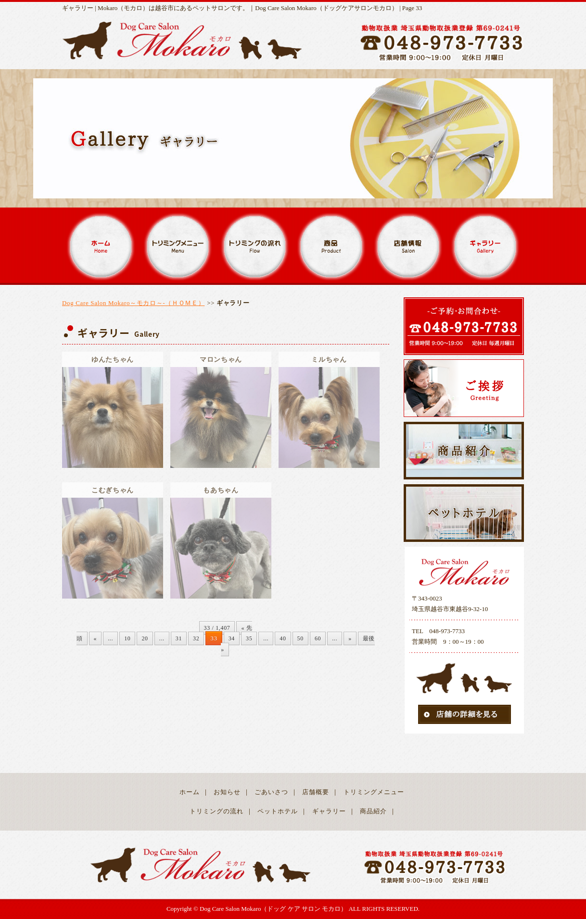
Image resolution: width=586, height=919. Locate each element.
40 (283, 638)
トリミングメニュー (374, 792)
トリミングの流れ (216, 811)
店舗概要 (315, 792)
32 (196, 638)
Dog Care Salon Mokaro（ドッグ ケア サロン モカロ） (273, 908)
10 (127, 638)
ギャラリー (329, 811)
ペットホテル (277, 811)
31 (179, 638)
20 (144, 638)
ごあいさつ (271, 792)
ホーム (189, 792)
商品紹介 (373, 811)
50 (300, 638)
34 (232, 638)
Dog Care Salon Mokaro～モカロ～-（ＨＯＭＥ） (133, 302)
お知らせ (227, 792)
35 (249, 638)
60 (318, 638)
